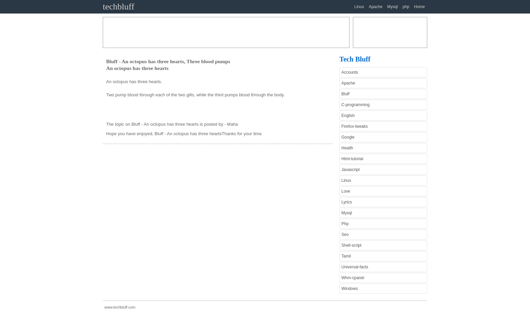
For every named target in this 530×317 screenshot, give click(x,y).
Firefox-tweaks (354, 126)
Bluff (345, 94)
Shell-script (351, 245)
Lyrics (346, 202)
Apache (376, 6)
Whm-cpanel (352, 277)
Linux (359, 6)
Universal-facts (354, 267)
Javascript (350, 169)
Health (347, 148)
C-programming (355, 104)
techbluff (118, 6)
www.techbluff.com (120, 307)
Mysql (392, 6)
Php (344, 223)
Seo (344, 234)
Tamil (346, 256)
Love (345, 191)
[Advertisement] (226, 32)
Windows (349, 288)
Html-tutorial (352, 158)
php (406, 6)
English (348, 115)
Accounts (349, 72)
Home (419, 6)
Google (348, 137)
